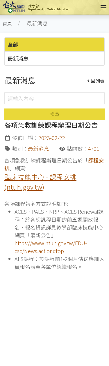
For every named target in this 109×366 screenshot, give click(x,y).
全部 (13, 44)
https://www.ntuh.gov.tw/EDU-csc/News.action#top (51, 247)
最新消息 (18, 58)
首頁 (7, 23)
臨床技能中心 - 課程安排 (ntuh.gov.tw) (40, 181)
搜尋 (54, 114)
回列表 (96, 80)
